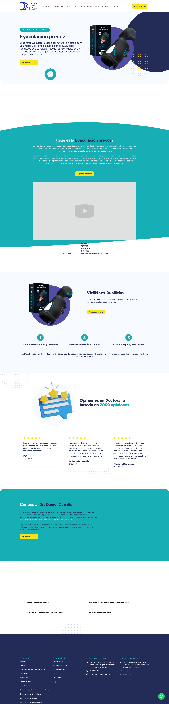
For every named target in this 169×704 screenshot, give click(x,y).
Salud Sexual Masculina (89, 6)
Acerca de (45, 6)
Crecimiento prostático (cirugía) (30, 694)
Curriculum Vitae (59, 669)
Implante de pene (26, 686)
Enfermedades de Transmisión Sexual (32, 669)
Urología (105, 6)
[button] (46, 6)
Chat (126, 6)
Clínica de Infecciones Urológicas (31, 702)
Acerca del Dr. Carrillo (60, 665)
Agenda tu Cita (58, 661)
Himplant (116, 6)
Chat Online (57, 677)
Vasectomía (71, 6)
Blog (54, 682)
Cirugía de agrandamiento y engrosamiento (34, 690)
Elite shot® (23, 661)
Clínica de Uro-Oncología (28, 698)
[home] (29, 6)
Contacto (56, 673)
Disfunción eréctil (26, 682)
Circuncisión (58, 6)
